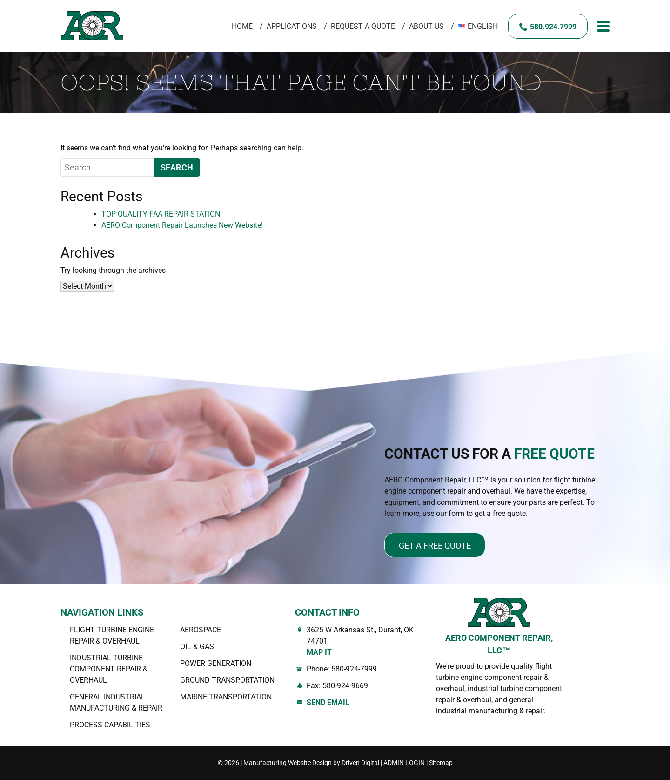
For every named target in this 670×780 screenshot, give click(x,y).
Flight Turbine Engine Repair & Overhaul (112, 635)
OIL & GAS (197, 646)
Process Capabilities (110, 724)
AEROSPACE (200, 629)
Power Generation (215, 663)
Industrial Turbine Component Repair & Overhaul (108, 669)
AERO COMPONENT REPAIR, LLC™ (499, 644)
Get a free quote (435, 545)
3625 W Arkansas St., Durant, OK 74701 (364, 641)
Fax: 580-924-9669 (337, 685)
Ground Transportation (227, 680)
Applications (292, 26)
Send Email (328, 702)
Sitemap (441, 762)
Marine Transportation (226, 696)
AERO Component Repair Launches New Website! (182, 225)
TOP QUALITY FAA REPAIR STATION (160, 214)
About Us (426, 26)
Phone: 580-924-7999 (342, 669)
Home (242, 26)
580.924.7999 (553, 26)
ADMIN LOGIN (404, 762)
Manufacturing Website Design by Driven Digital (311, 762)
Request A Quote (363, 26)
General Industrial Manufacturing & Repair (116, 702)
